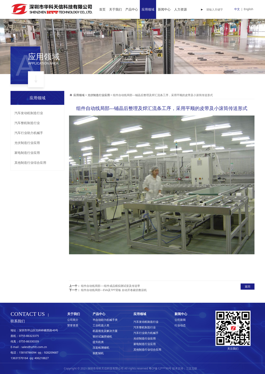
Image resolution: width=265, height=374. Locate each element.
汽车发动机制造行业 (28, 113)
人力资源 (180, 9)
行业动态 (180, 325)
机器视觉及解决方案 (105, 331)
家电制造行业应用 (27, 152)
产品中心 (131, 9)
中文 (237, 9)
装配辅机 (98, 353)
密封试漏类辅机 (102, 336)
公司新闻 (180, 320)
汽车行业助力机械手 (28, 133)
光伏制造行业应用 (27, 143)
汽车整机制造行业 (27, 123)
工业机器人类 (101, 325)
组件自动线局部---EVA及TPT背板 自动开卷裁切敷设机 (114, 290)
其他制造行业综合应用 (30, 162)
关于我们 (115, 9)
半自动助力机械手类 (105, 320)
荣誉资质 (72, 325)
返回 (247, 286)
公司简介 (72, 320)
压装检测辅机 (101, 347)
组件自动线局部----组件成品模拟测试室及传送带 (110, 286)
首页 (102, 9)
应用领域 (148, 9)
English (248, 9)
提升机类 (98, 342)
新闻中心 (164, 9)
